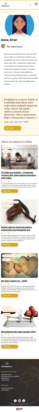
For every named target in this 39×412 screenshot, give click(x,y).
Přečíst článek (6, 190)
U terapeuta (2, 12)
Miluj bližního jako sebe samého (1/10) (18, 332)
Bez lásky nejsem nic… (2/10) (14, 281)
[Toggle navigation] (36, 4)
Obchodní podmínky (7, 388)
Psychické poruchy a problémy (10, 202)
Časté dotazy (5, 390)
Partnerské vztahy (7, 147)
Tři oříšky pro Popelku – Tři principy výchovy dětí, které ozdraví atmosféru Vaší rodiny (18, 175)
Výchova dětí (6, 151)
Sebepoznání (6, 206)
